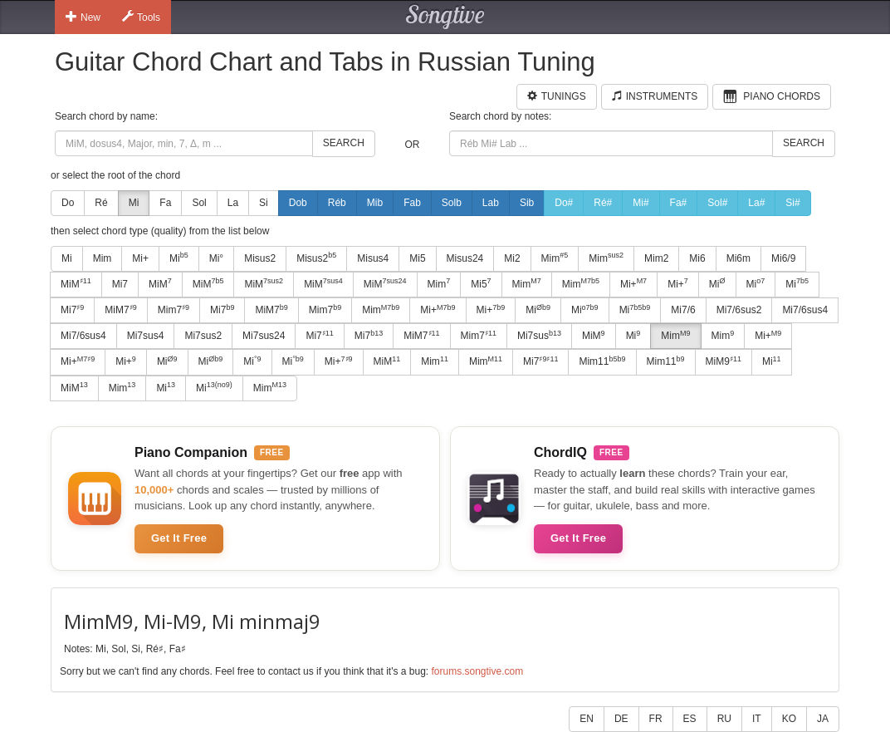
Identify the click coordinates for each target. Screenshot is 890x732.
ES (690, 719)
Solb (452, 203)
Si (263, 203)
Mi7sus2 (203, 335)
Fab (412, 203)
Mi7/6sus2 (739, 310)
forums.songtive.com (477, 671)
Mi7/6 (683, 310)
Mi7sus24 (263, 335)
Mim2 (656, 258)
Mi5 (417, 258)
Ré (101, 203)
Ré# (603, 203)
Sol (199, 203)
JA (823, 719)
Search (343, 143)
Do (67, 203)
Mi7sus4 (145, 335)
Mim (102, 258)
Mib (375, 203)
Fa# (678, 203)
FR (656, 719)
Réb (337, 203)
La (232, 203)
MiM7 (120, 310)
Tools (141, 16)
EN (586, 719)
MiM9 (723, 361)
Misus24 (465, 258)
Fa (165, 203)
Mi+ (140, 258)
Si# (792, 203)
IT (756, 719)
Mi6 (697, 258)
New (83, 16)
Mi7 (120, 284)
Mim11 (602, 361)
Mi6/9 (783, 258)
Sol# (717, 203)
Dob (298, 203)
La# (756, 203)
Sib (527, 203)
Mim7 (173, 310)
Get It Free (179, 538)
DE (621, 719)
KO (789, 719)
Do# (564, 203)
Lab (490, 203)
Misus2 (260, 258)
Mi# (640, 203)
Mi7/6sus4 (805, 310)
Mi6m (738, 258)
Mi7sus (539, 335)
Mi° (216, 258)
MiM (76, 283)
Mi (134, 203)
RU (724, 719)
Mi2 (512, 258)
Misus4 (373, 258)
